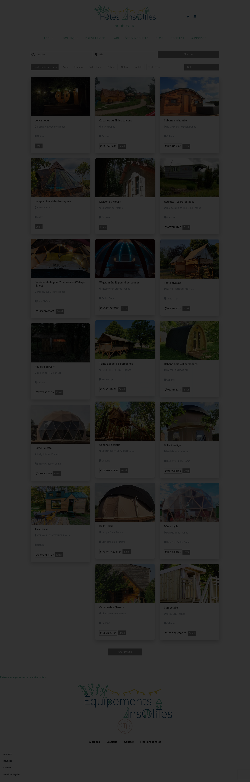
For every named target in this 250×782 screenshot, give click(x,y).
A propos (198, 38)
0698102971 (173, 308)
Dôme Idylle (171, 526)
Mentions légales (150, 741)
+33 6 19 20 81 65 (111, 551)
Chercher (188, 54)
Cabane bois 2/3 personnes (180, 364)
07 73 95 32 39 (45, 392)
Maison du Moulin (110, 201)
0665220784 (108, 633)
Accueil (50, 38)
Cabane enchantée (175, 120)
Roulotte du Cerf (45, 366)
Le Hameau (42, 120)
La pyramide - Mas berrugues (53, 201)
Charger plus (125, 652)
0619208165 (173, 470)
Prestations (95, 38)
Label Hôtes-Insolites (131, 38)
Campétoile (171, 607)
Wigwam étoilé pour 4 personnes (119, 282)
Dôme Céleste (43, 448)
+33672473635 (45, 311)
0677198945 (173, 227)
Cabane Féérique (109, 445)
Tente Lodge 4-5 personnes (116, 363)
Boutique (71, 38)
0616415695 (108, 146)
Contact (177, 38)
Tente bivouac (172, 283)
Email (38, 146)
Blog (159, 38)
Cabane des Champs (111, 607)
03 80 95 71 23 (109, 470)
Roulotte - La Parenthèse (179, 201)
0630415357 (173, 146)
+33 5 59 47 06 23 (175, 633)
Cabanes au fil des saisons (115, 120)
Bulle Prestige (172, 445)
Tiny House (41, 529)
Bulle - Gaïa (106, 526)
